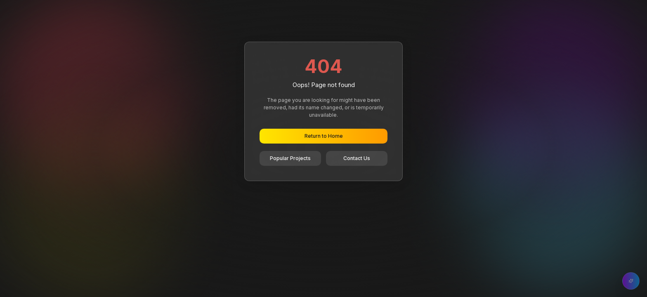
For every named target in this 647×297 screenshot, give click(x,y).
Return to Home (324, 136)
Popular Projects (290, 158)
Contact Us (356, 158)
